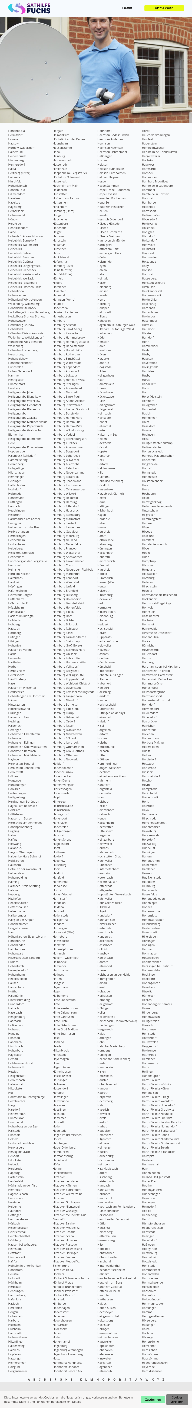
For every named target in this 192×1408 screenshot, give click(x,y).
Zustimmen (153, 1399)
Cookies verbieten (177, 1400)
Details (76, 1402)
